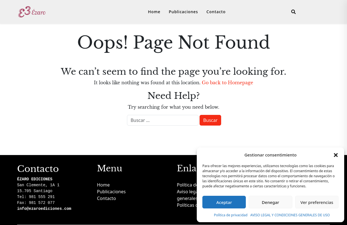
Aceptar (224, 202)
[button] (336, 155)
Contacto (216, 11)
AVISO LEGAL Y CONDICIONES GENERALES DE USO (290, 215)
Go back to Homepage (227, 82)
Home (154, 11)
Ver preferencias (316, 202)
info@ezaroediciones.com (44, 208)
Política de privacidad (230, 215)
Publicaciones (183, 11)
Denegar (270, 202)
